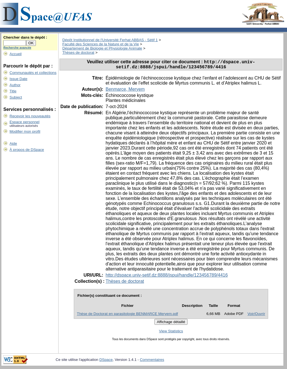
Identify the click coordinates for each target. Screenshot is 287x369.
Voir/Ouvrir (256, 316)
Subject (16, 97)
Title (13, 91)
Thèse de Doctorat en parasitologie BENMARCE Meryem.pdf (127, 316)
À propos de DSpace (27, 150)
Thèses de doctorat (78, 52)
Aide (13, 143)
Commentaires (152, 361)
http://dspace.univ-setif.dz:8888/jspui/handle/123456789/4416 (167, 277)
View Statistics (171, 333)
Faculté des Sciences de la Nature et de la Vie (100, 44)
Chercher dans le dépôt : (25, 37)
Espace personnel (25, 122)
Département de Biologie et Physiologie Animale (102, 48)
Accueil (16, 54)
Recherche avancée (17, 47)
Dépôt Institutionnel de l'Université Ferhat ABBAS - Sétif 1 (110, 40)
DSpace (105, 361)
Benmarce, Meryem (125, 91)
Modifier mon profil (25, 131)
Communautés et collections (33, 73)
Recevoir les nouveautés (30, 116)
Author (15, 85)
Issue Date (18, 79)
